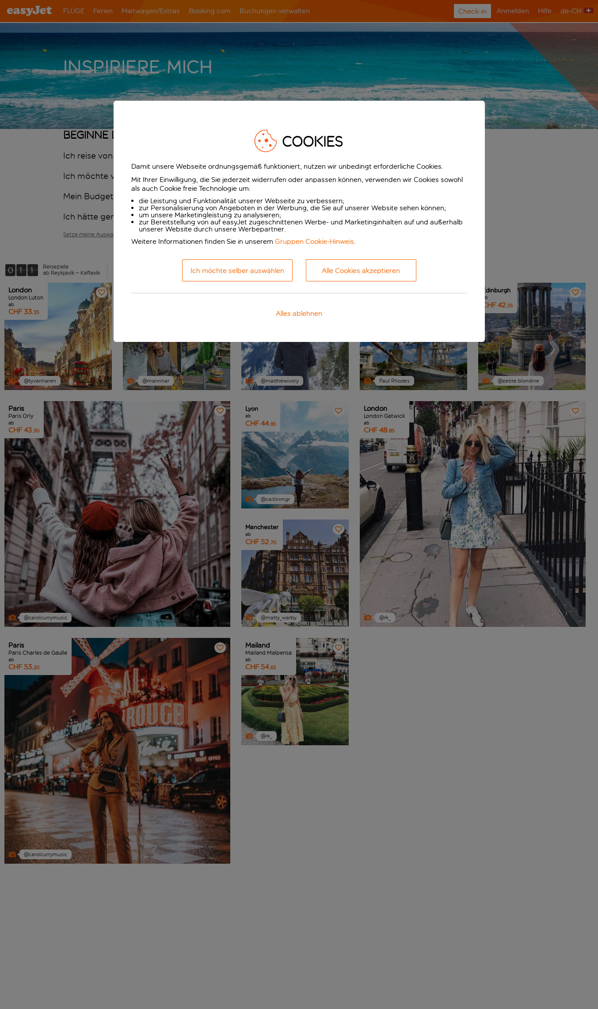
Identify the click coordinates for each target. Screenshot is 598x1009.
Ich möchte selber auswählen (237, 270)
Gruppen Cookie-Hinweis (314, 241)
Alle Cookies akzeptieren (361, 270)
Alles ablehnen (299, 313)
